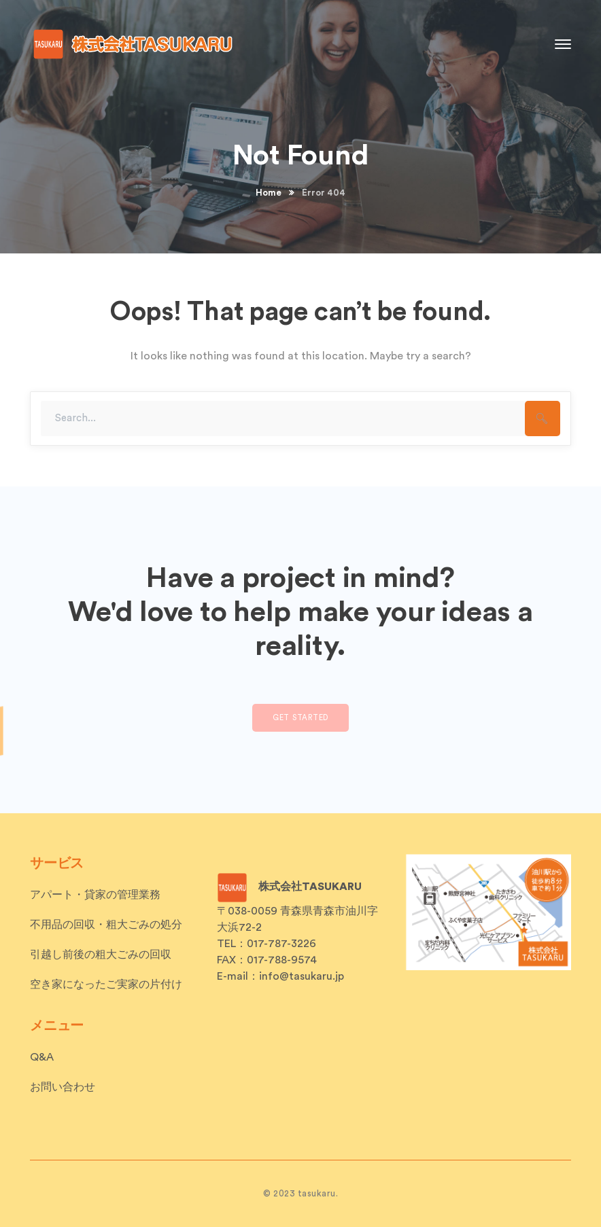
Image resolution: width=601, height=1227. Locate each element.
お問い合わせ (62, 1087)
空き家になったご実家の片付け (106, 984)
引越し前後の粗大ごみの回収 (100, 954)
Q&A (42, 1057)
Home (268, 192)
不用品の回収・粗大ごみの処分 (106, 924)
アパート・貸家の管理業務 (95, 894)
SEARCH (542, 418)
